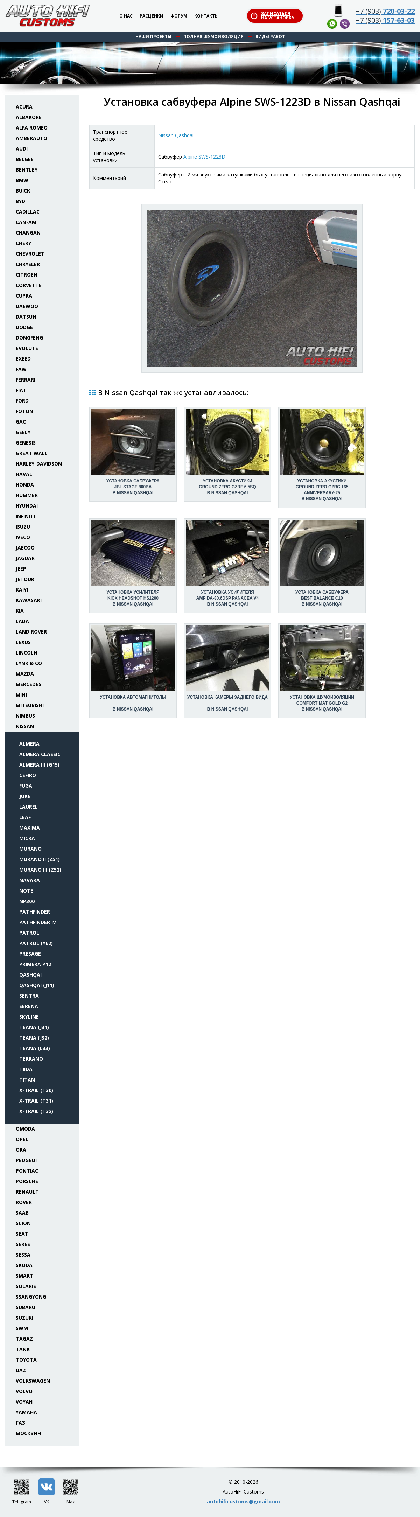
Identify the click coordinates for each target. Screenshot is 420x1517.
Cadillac (28, 211)
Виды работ (270, 37)
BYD (20, 201)
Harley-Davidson (39, 463)
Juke (24, 796)
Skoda (24, 1265)
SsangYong (31, 1296)
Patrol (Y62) (36, 943)
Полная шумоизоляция (213, 37)
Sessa (23, 1254)
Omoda (25, 1128)
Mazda (25, 673)
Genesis (26, 442)
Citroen (26, 274)
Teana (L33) (34, 1048)
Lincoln (26, 652)
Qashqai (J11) (36, 985)
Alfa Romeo (32, 127)
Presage (30, 953)
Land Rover (31, 631)
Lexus (23, 642)
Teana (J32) (34, 1037)
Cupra (24, 295)
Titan (27, 1079)
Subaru (25, 1307)
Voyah (24, 1401)
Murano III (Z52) (40, 869)
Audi (22, 148)
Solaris (26, 1286)
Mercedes (28, 684)
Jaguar (25, 558)
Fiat (21, 390)
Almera (29, 743)
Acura (24, 106)
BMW (22, 180)
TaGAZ (24, 1338)
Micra (27, 838)
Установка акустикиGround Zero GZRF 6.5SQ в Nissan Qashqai (227, 486)
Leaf (25, 817)
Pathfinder (34, 911)
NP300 (27, 901)
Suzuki (24, 1317)
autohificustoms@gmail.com (243, 1501)
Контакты (206, 16)
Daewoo (27, 306)
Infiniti (25, 516)
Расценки (151, 16)
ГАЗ (20, 1422)
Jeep (21, 568)
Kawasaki (29, 600)
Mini (21, 694)
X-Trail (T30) (36, 1090)
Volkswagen (33, 1380)
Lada (22, 621)
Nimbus (25, 715)
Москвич (28, 1433)
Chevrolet (30, 253)
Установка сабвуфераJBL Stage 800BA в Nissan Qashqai (133, 486)
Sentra (29, 995)
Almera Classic (40, 754)
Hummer (27, 495)
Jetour (25, 579)
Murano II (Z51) (39, 859)
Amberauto (31, 138)
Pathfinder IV (37, 922)
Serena (28, 1006)
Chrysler (28, 264)
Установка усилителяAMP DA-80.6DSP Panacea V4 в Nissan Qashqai (227, 598)
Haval (24, 474)
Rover (24, 1202)
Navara (29, 880)
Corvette (29, 285)
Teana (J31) (34, 1027)
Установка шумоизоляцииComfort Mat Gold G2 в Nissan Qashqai (322, 703)
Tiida (26, 1069)
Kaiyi (22, 589)
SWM (22, 1328)
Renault (27, 1191)
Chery (23, 243)
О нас (126, 16)
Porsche (27, 1181)
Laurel (28, 806)
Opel (22, 1139)
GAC (21, 421)
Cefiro (27, 775)
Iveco (23, 537)
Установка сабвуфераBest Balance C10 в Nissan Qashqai (322, 598)
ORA (21, 1149)
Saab (22, 1212)
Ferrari (25, 379)
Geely (23, 432)
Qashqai (30, 974)
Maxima (29, 827)
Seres (23, 1244)
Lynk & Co (29, 663)
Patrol (29, 932)
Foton (24, 411)
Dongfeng (29, 337)
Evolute (27, 348)
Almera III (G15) (39, 764)
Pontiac (27, 1170)
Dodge (24, 327)
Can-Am (26, 222)
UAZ (21, 1370)
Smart (24, 1275)
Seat (22, 1233)
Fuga (25, 785)
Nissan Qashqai (176, 135)
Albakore (29, 117)
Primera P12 (35, 964)
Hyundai (27, 505)
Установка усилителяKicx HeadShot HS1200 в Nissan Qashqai (132, 598)
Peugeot (27, 1160)
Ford (22, 400)
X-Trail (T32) (36, 1111)
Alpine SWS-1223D (204, 156)
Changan (28, 232)
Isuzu (23, 526)
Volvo (24, 1391)
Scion (23, 1223)
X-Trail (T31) (36, 1100)
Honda (25, 484)
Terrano (31, 1058)
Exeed (23, 358)
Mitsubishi (30, 705)
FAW (21, 369)
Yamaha (26, 1412)
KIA (20, 610)
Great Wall (32, 453)
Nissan (25, 726)
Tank (23, 1349)
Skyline (29, 1016)
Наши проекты (153, 37)
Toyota (26, 1359)
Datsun (26, 316)
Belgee (25, 159)
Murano (30, 848)
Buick (23, 190)
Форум (178, 16)
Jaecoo (25, 547)
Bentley (26, 169)
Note (26, 890)
